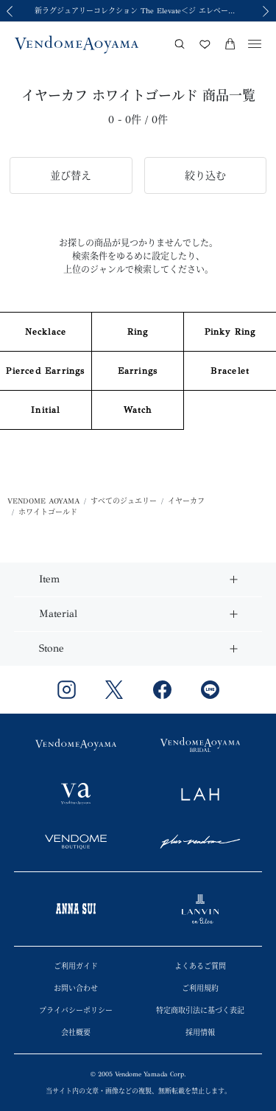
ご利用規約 (200, 988)
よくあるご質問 (200, 966)
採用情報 (200, 1032)
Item (49, 579)
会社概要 (76, 1032)
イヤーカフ (186, 501)
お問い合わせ (76, 988)
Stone (51, 648)
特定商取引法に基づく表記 (200, 1010)
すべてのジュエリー (124, 501)
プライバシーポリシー (76, 1010)
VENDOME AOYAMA (43, 501)
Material (58, 613)
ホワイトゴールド (47, 512)
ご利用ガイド (76, 966)
